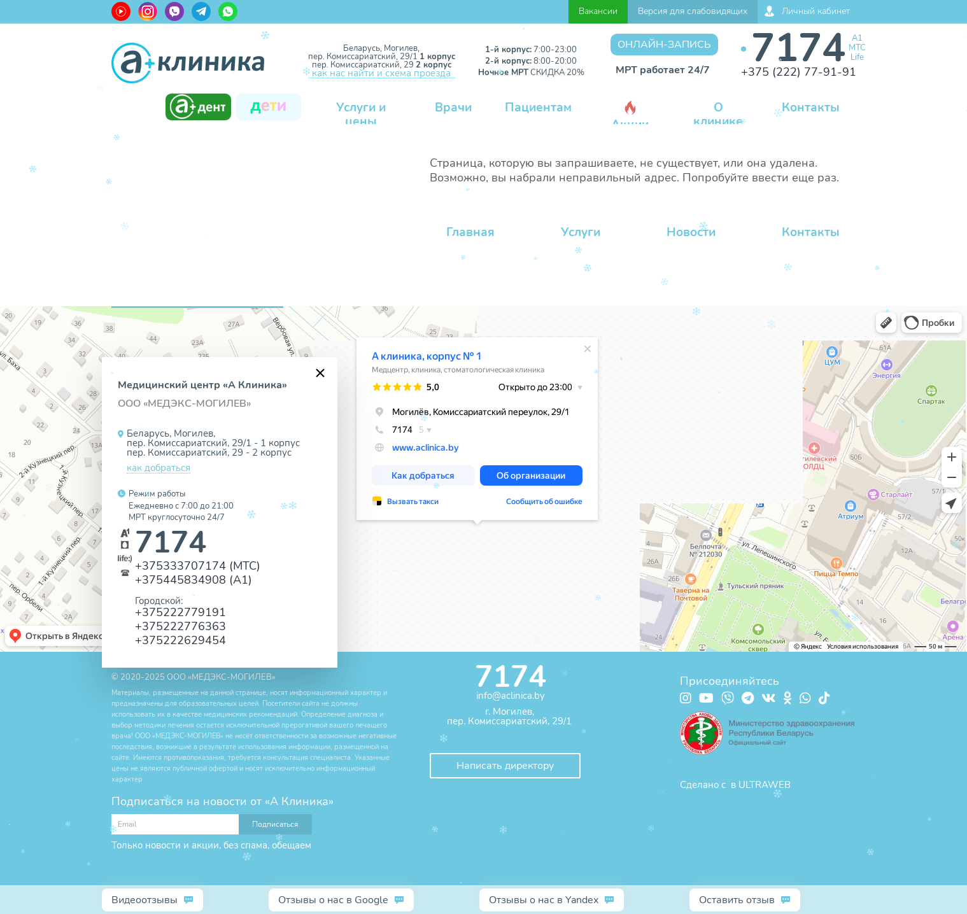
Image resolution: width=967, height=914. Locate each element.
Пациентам (538, 107)
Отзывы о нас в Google (333, 900)
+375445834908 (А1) (193, 579)
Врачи (453, 107)
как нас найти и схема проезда (381, 73)
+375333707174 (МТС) (197, 565)
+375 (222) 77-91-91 (798, 72)
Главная (470, 232)
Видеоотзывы (144, 900)
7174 (798, 48)
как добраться (158, 468)
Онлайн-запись (664, 45)
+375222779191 (180, 612)
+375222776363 (180, 626)
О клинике (718, 114)
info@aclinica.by (510, 695)
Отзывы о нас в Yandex (543, 900)
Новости (691, 232)
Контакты (811, 107)
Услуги (580, 232)
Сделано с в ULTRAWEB (735, 784)
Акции (630, 117)
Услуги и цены (361, 114)
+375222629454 (180, 640)
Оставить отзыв (737, 900)
